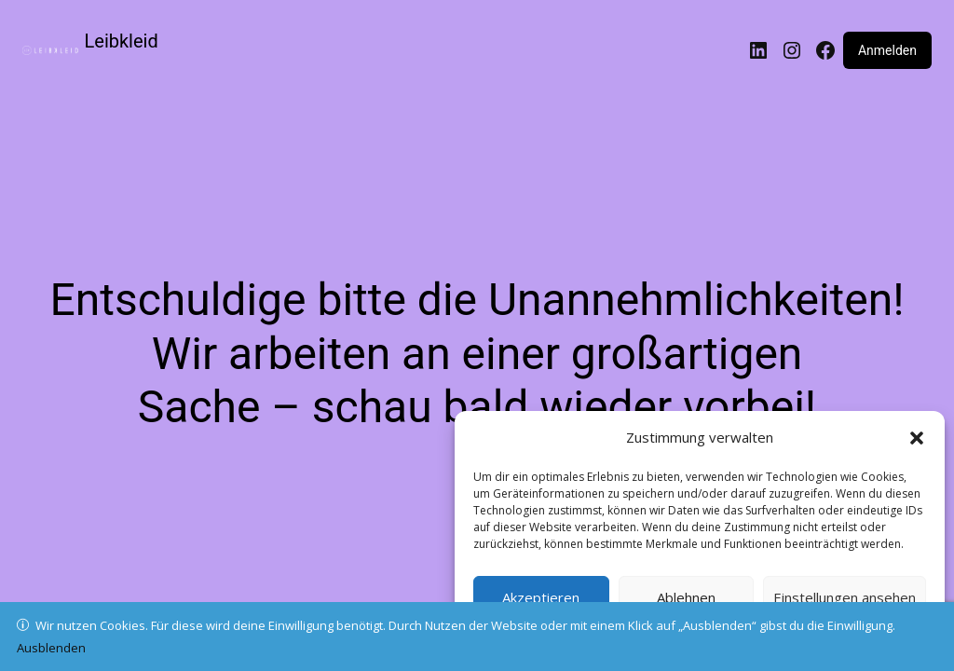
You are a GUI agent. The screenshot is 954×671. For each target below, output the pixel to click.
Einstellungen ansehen (844, 597)
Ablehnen (686, 597)
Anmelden (887, 50)
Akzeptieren (540, 597)
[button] (916, 438)
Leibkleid (121, 41)
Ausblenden (51, 647)
